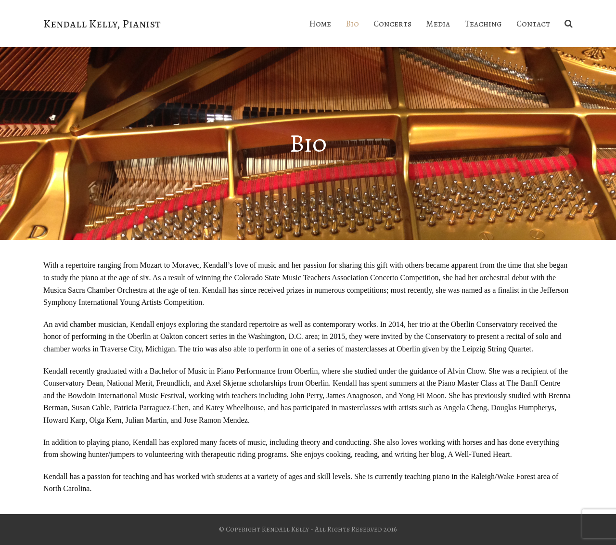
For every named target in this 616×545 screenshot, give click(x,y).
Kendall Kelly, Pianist (102, 23)
